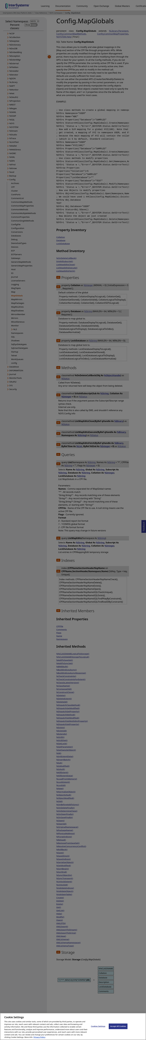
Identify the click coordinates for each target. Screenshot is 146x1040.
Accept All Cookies (118, 1029)
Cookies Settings (98, 1029)
